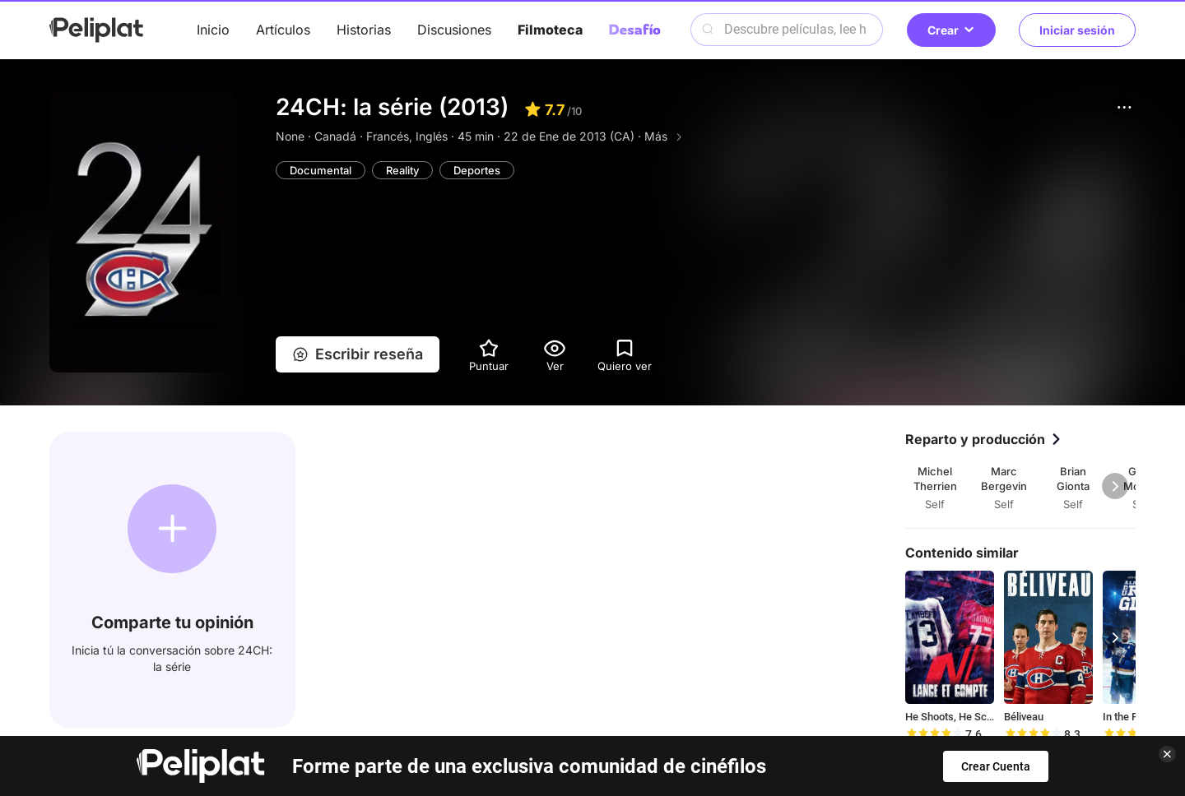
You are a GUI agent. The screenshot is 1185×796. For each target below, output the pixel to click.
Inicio (213, 29)
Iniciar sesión (1077, 30)
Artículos (283, 29)
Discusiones (454, 29)
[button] (1124, 106)
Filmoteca (550, 29)
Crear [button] (951, 30)
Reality (402, 170)
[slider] (934, 734)
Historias (364, 29)
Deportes (476, 170)
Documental (320, 170)
